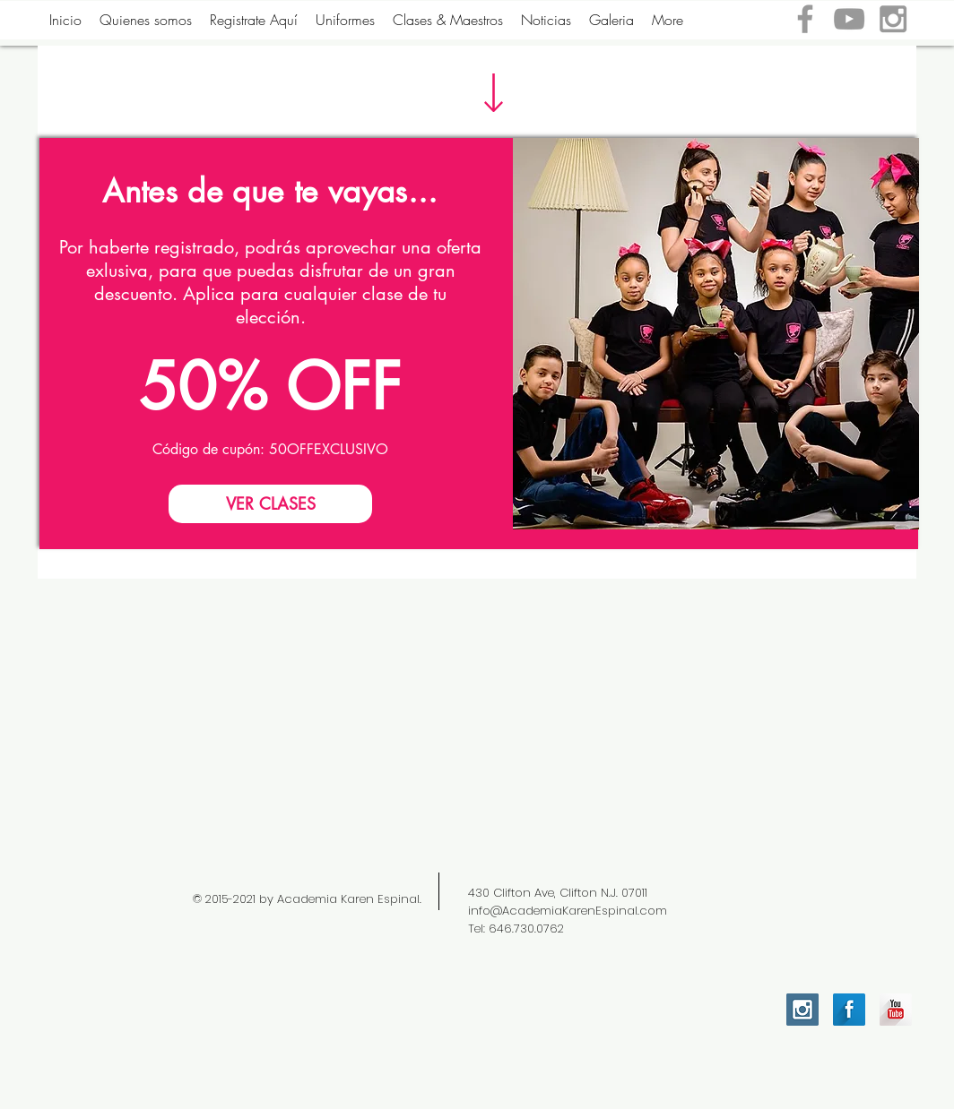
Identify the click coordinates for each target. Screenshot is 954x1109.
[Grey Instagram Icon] (893, 19)
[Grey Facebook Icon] (805, 19)
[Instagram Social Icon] (802, 1009)
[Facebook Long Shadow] (849, 1009)
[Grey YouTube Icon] (849, 19)
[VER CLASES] (270, 504)
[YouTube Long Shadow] (896, 1009)
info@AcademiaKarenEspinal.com (567, 910)
